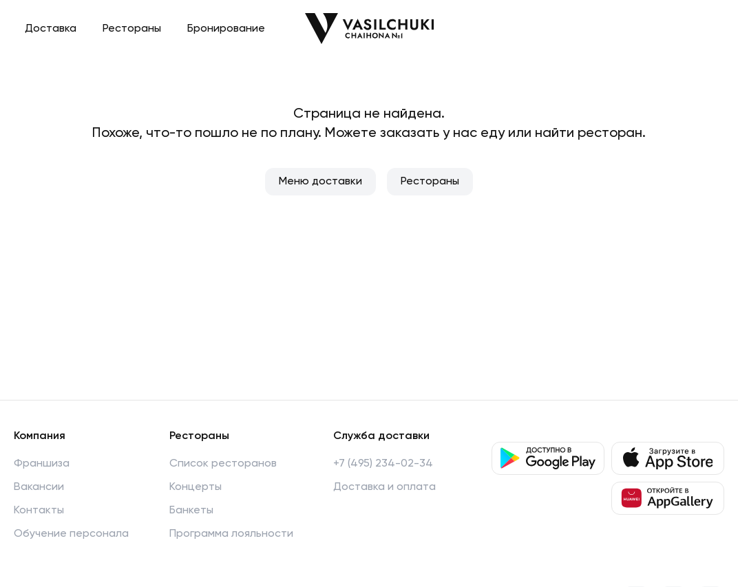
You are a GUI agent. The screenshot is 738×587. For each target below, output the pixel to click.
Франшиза (42, 463)
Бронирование (226, 28)
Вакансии (39, 487)
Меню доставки (320, 181)
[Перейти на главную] (369, 28)
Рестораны (132, 28)
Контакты (39, 510)
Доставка (50, 28)
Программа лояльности (231, 534)
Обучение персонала (71, 534)
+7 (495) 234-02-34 (383, 463)
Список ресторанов (223, 463)
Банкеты (191, 510)
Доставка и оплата (384, 487)
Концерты (195, 487)
